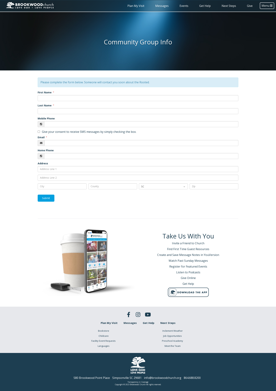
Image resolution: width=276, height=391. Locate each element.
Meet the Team (173, 345)
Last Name (45, 105)
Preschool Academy (172, 340)
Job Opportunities (172, 335)
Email (41, 137)
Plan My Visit (135, 6)
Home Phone (46, 150)
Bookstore (103, 330)
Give (250, 6)
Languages (103, 345)
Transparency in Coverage (138, 382)
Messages (162, 6)
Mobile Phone (46, 118)
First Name (45, 92)
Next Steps (229, 6)
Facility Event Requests (103, 340)
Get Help (205, 6)
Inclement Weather (172, 330)
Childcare (104, 335)
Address (43, 163)
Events (184, 6)
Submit (46, 198)
